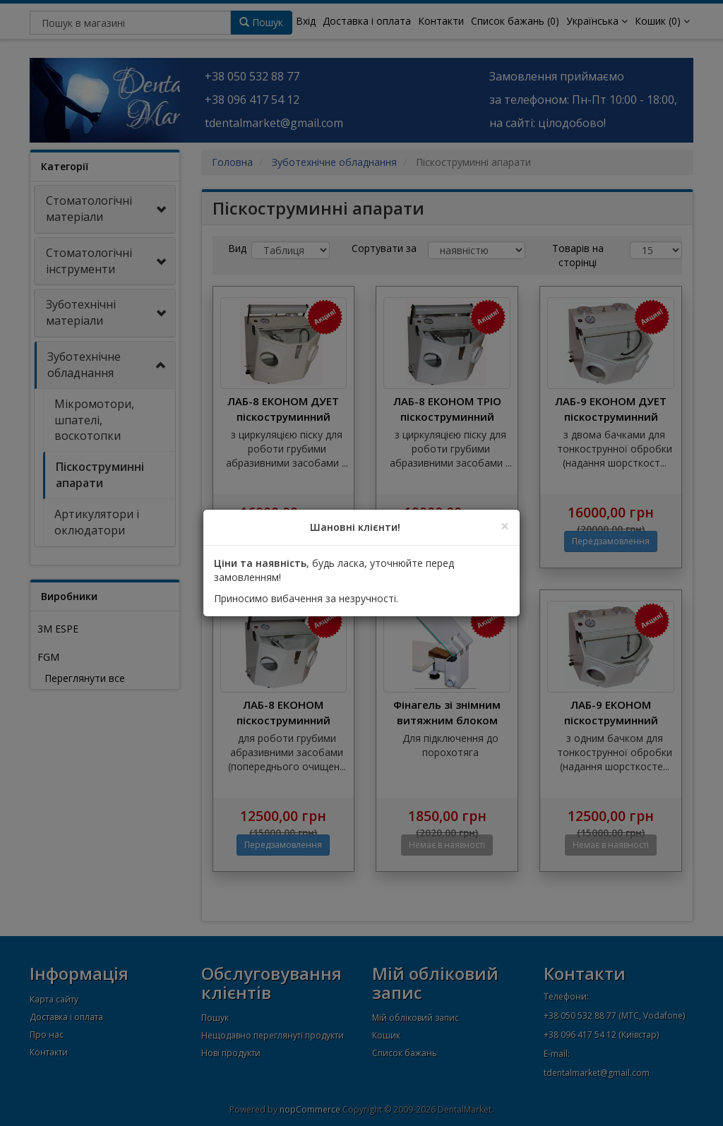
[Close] (505, 526)
